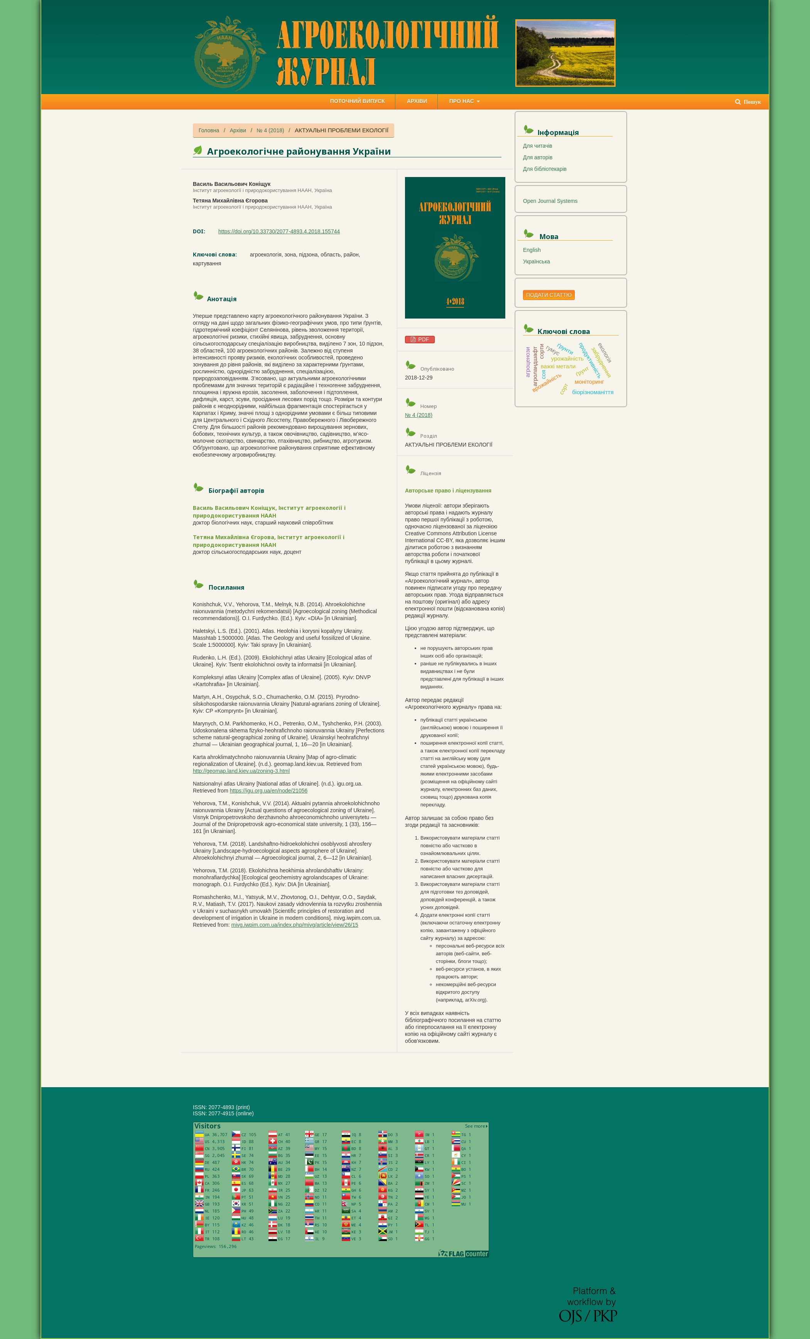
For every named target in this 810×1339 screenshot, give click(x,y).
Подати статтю (549, 295)
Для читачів (537, 146)
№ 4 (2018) (270, 130)
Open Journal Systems (550, 201)
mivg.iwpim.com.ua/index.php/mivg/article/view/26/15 (294, 925)
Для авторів (537, 157)
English (532, 250)
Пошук (751, 102)
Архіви (238, 130)
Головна (209, 130)
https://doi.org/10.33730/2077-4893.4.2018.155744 (279, 231)
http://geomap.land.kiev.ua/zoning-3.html (241, 771)
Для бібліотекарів (545, 169)
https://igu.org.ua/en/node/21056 (269, 791)
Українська (536, 261)
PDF (423, 339)
